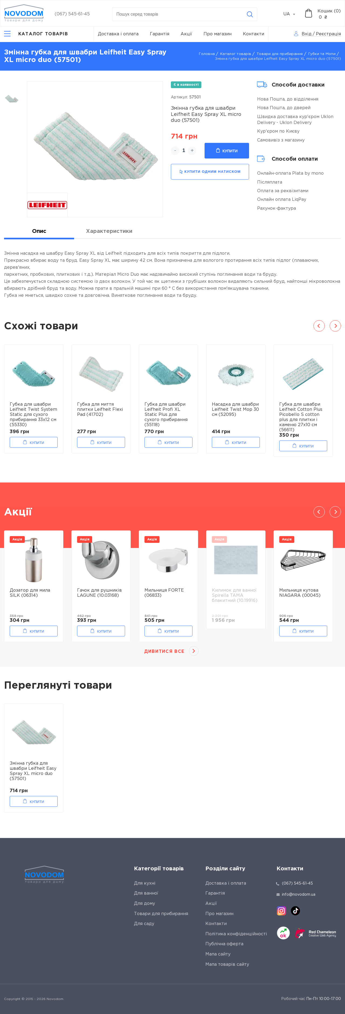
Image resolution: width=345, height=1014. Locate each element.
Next (335, 326)
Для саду (144, 924)
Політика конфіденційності (236, 934)
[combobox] (292, 14)
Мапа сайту (217, 954)
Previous (319, 326)
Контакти (253, 34)
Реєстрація (328, 34)
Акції (186, 34)
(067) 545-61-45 (72, 14)
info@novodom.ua (296, 894)
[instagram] (281, 911)
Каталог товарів (235, 54)
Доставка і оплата (118, 34)
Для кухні (145, 883)
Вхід (307, 34)
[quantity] (183, 150)
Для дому (144, 904)
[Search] (250, 14)
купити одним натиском (210, 172)
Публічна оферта (224, 944)
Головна (207, 54)
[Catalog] (36, 34)
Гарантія (159, 34)
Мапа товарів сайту (227, 965)
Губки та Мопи (322, 54)
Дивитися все (164, 652)
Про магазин (217, 34)
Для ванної (146, 893)
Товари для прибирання (280, 54)
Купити (226, 150)
